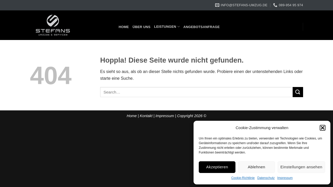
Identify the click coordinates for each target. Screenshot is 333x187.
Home (124, 27)
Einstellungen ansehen (301, 167)
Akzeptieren (217, 167)
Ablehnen (256, 167)
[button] (322, 127)
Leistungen (167, 26)
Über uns (141, 27)
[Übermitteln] (298, 92)
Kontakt (146, 116)
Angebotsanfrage (201, 27)
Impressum (285, 178)
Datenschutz (266, 178)
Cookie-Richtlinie (243, 178)
